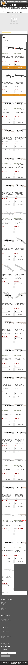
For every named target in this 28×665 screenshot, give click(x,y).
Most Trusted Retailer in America (7, 616)
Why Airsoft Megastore (5, 619)
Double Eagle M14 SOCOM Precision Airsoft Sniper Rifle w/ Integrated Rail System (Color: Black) (19, 84)
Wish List (3, 604)
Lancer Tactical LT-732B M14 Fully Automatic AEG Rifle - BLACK (20, 138)
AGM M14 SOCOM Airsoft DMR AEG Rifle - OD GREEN (7, 578)
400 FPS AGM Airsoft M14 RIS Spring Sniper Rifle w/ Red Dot (7, 83)
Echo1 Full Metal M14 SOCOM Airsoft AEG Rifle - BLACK (19, 440)
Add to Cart (8, 67)
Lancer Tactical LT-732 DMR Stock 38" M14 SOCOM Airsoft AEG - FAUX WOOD (7, 413)
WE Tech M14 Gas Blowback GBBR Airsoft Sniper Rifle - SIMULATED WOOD (7, 331)
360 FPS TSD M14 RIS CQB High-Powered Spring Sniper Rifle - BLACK (19, 276)
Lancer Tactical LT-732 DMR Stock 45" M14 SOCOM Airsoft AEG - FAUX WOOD (19, 331)
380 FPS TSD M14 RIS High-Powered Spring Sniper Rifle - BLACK (19, 248)
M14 (16, 15)
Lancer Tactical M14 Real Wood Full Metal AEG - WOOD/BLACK (19, 495)
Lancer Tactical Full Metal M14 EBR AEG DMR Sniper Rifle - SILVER (6, 496)
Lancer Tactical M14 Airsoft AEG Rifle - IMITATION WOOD (19, 193)
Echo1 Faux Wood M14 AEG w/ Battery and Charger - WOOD (19, 413)
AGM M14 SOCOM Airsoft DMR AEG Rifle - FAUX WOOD (20, 550)
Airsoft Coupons (4, 608)
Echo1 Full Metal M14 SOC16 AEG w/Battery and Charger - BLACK (7, 440)
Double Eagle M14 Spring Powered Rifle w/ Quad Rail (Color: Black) (20, 221)
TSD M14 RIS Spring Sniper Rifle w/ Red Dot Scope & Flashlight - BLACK (7, 276)
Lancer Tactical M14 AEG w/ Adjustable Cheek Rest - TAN (19, 166)
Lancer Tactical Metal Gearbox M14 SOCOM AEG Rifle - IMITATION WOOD (7, 139)
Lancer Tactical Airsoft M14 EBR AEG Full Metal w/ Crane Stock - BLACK (20, 468)
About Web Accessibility (5, 635)
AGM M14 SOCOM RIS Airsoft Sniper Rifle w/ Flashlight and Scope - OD (19, 303)
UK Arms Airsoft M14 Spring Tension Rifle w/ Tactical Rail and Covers (8, 56)
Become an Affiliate (5, 631)
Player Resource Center (5, 633)
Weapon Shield (4, 621)
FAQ (2, 632)
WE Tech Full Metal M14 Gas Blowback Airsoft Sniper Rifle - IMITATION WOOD (20, 523)
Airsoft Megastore (4, 3)
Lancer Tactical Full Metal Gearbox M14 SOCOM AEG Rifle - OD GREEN (19, 111)
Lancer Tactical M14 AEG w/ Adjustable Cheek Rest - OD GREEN (8, 166)
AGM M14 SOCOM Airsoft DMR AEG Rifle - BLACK (7, 550)
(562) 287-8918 (4, 644)
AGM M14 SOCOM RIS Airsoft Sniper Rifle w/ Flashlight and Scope (7, 221)
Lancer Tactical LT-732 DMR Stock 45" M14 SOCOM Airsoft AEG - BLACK (7, 358)
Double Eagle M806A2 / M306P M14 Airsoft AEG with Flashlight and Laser (7, 249)
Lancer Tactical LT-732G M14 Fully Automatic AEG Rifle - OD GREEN (7, 193)
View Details (7, 122)
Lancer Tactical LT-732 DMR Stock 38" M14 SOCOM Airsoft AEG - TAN (19, 386)
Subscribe (4, 651)
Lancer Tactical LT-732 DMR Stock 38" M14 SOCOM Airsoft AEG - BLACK (19, 358)
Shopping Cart (4, 603)
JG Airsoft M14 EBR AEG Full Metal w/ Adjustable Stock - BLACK (8, 111)
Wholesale (3, 637)
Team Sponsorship (4, 638)
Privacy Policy (13, 663)
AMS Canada (3, 609)
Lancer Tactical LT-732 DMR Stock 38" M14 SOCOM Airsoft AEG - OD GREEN (7, 386)
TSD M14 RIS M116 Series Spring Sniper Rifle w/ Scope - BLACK (7, 303)
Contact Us (3, 630)
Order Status (3, 602)
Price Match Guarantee (5, 618)
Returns (2, 607)
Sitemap (19, 663)
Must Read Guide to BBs (6, 636)
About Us (3, 628)
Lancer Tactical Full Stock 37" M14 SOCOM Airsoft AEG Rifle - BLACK (7, 468)
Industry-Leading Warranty (6, 620)
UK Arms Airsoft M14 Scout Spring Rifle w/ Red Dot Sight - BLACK (19, 56)
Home (13, 15)
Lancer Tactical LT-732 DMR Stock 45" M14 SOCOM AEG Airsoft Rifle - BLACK (7, 523)
